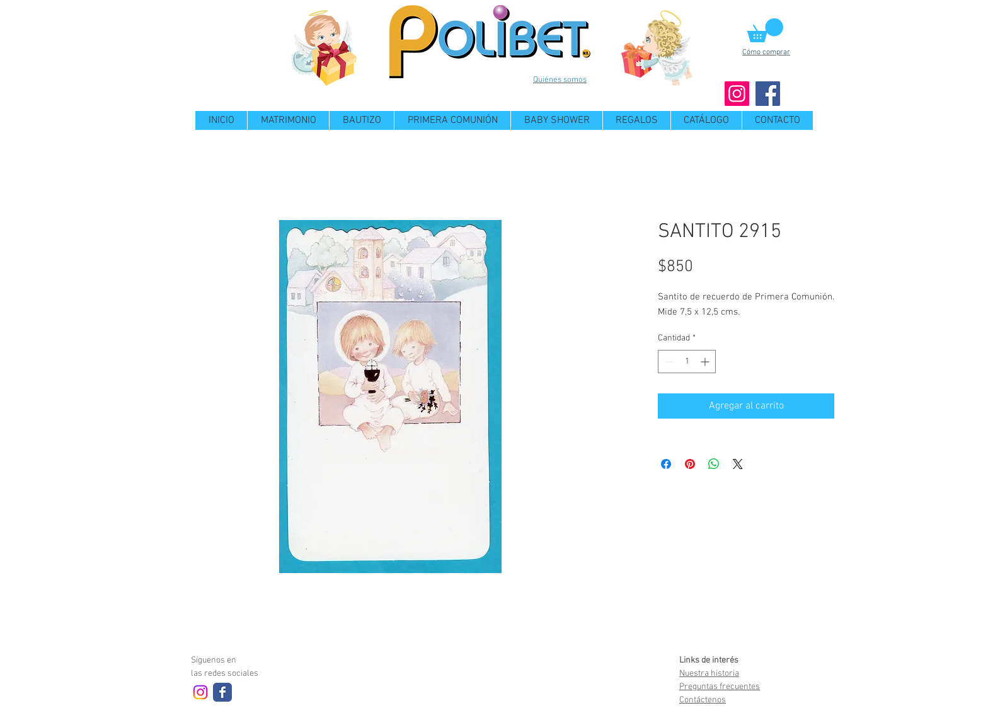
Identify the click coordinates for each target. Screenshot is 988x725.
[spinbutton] (686, 362)
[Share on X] (737, 464)
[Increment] (706, 362)
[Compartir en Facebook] (666, 464)
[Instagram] (737, 93)
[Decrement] (667, 362)
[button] (765, 30)
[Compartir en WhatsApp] (713, 464)
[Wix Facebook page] (222, 692)
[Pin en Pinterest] (690, 464)
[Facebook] (767, 93)
